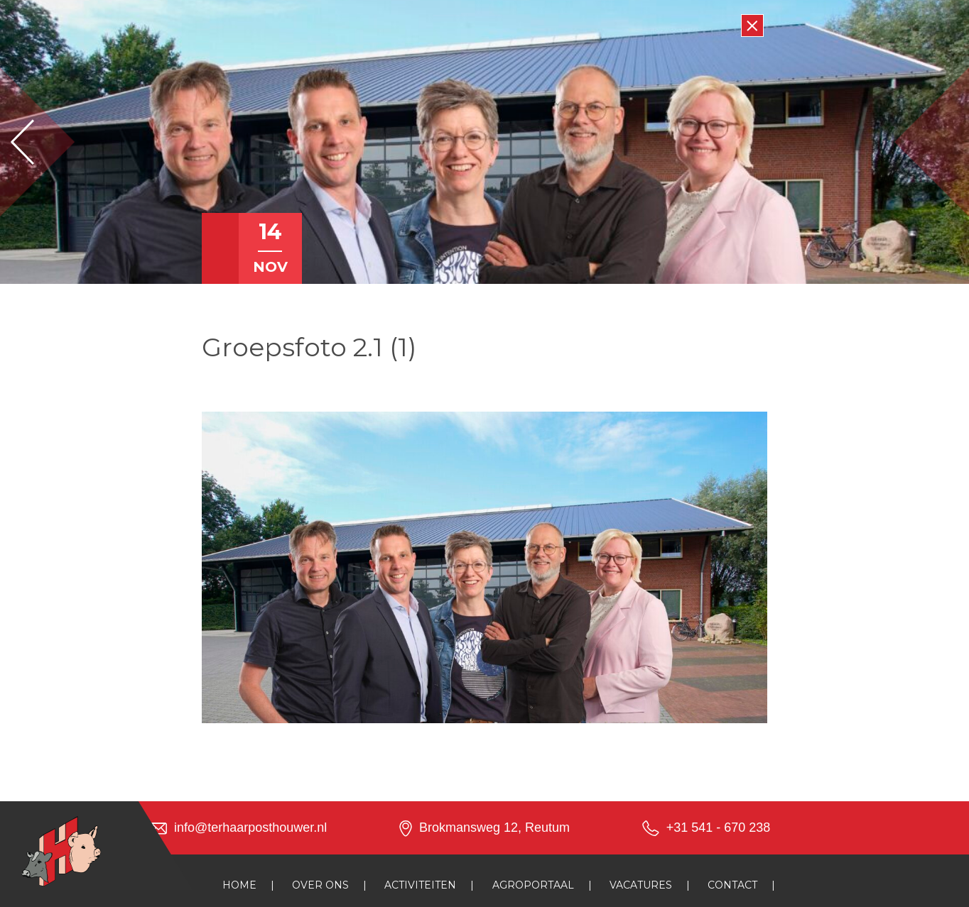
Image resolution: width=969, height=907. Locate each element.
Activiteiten (420, 885)
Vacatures (641, 885)
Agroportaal (533, 885)
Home (239, 885)
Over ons (320, 885)
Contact (732, 885)
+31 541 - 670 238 (718, 827)
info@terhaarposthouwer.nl (250, 827)
